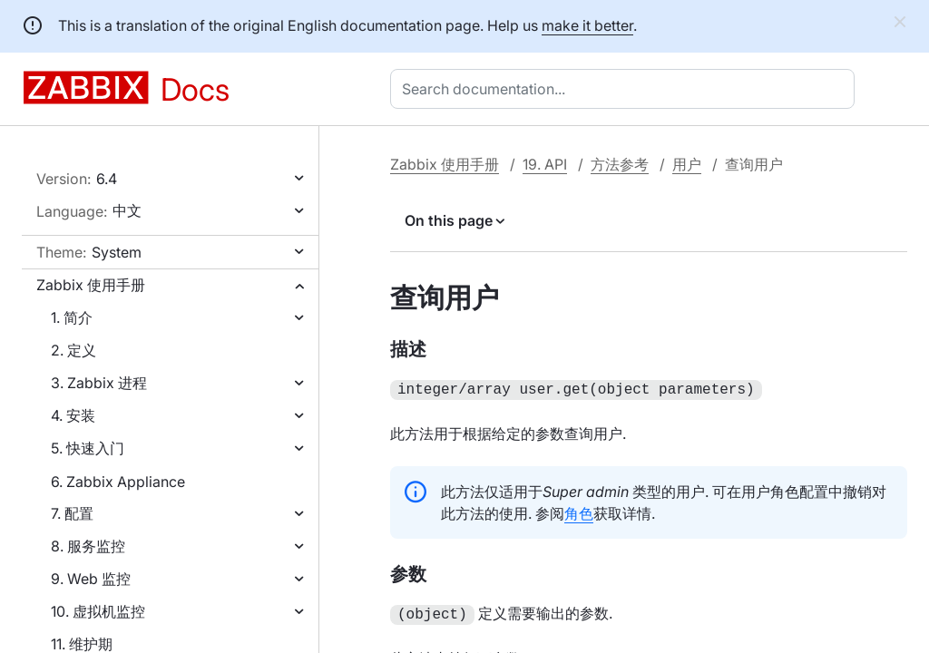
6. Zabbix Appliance (118, 482)
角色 (578, 511)
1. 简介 (72, 317)
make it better (587, 25)
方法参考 (620, 164)
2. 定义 (73, 350)
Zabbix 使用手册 (90, 285)
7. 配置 (72, 513)
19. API (545, 164)
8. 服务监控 (88, 546)
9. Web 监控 (91, 579)
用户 (686, 164)
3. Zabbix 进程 (99, 383)
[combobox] (626, 89)
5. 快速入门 (87, 448)
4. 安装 (73, 415)
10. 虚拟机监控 (98, 611)
